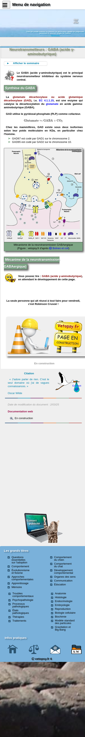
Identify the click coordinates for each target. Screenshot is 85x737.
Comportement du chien (63, 558)
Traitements (19, 620)
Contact (76, 385)
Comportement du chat (63, 565)
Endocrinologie (63, 601)
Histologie (60, 597)
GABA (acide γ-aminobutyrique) (62, 276)
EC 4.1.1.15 (46, 100)
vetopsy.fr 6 (42, 658)
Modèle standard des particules (65, 622)
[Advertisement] (43, 446)
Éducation (60, 584)
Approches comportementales (22, 578)
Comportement (20, 566)
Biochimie (60, 616)
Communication (63, 580)
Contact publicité (33, 522)
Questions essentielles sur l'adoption (19, 560)
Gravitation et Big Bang (63, 628)
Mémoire (17, 587)
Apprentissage (20, 583)
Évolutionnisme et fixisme (21, 571)
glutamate (52, 103)
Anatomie (60, 593)
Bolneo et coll (60, 248)
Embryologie (62, 605)
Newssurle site (75, 20)
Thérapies (18, 616)
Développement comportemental (63, 571)
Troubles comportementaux (23, 595)
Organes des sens (65, 576)
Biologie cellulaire (65, 612)
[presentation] (31, 120)
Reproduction (63, 608)
